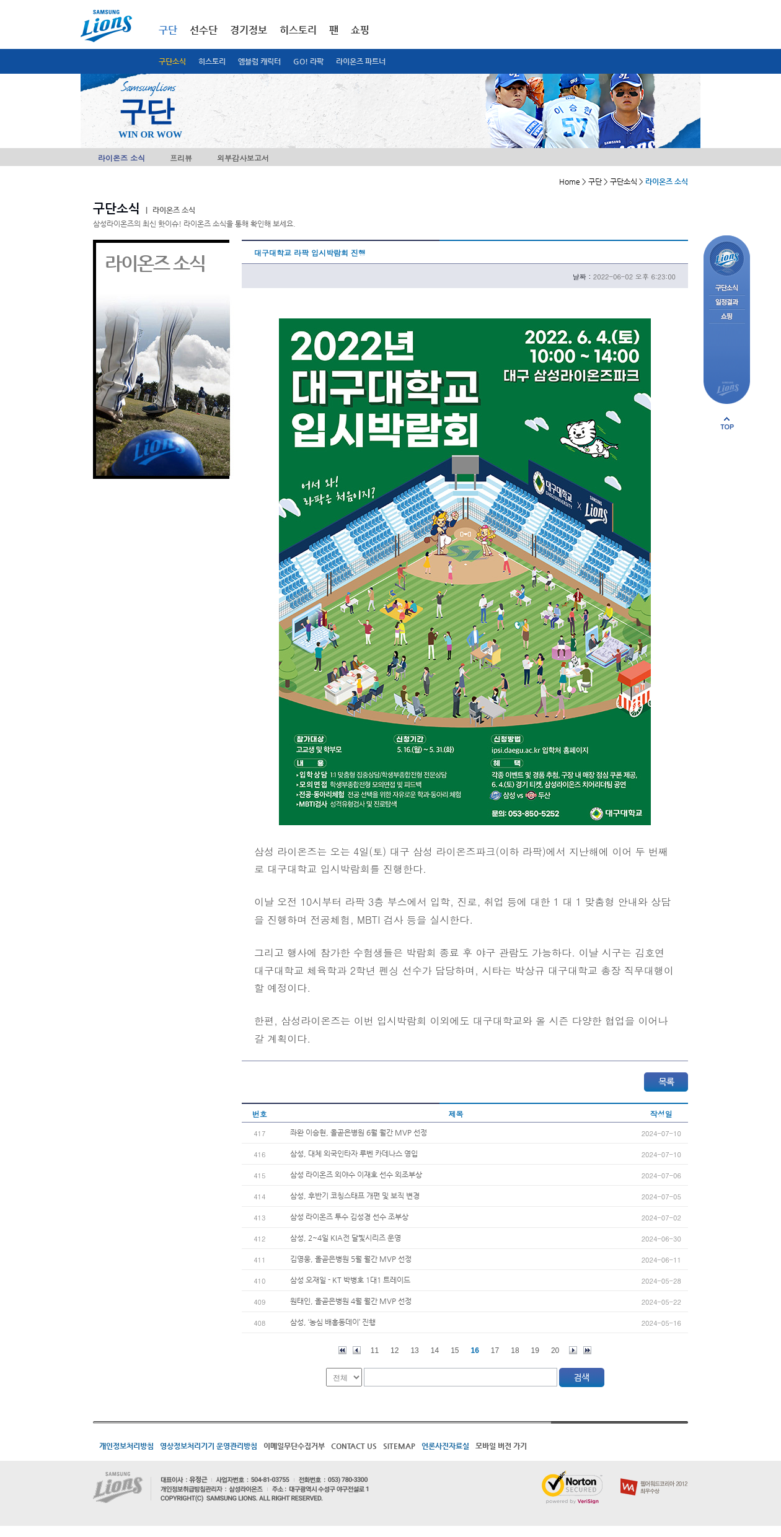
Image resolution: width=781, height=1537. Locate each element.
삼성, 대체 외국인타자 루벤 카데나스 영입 (354, 1153)
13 (414, 1350)
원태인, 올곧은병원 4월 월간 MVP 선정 (351, 1301)
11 (375, 1350)
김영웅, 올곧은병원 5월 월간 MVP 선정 (351, 1259)
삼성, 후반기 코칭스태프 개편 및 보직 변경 (355, 1195)
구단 (168, 30)
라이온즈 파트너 (361, 61)
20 (555, 1350)
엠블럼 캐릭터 (259, 61)
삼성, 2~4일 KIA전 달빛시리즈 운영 (345, 1237)
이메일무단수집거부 (294, 1446)
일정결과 (727, 303)
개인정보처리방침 (126, 1446)
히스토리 (212, 61)
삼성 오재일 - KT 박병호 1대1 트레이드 (350, 1280)
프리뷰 (181, 157)
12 (394, 1350)
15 (455, 1350)
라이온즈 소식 (121, 157)
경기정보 (248, 30)
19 (535, 1350)
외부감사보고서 (243, 157)
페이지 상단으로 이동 (727, 423)
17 (495, 1350)
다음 (573, 1350)
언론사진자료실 (445, 1446)
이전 (357, 1350)
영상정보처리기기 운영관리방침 (208, 1446)
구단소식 (172, 61)
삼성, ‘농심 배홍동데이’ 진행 (333, 1322)
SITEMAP (399, 1446)
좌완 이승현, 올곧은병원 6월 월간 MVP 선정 (358, 1132)
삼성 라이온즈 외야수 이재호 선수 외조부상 (356, 1174)
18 (515, 1350)
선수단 (204, 30)
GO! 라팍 (308, 61)
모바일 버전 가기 (501, 1446)
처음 (342, 1350)
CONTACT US (354, 1446)
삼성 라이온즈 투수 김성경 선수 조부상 (349, 1216)
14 (435, 1350)
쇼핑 (360, 30)
